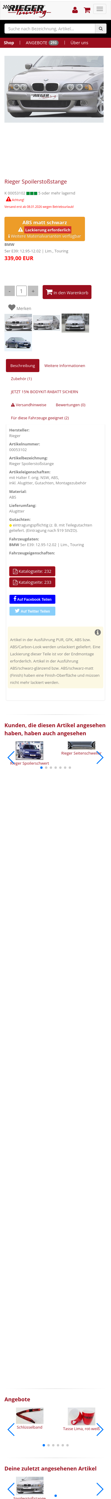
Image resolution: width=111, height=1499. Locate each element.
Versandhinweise (28, 404)
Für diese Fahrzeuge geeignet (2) (40, 417)
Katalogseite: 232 (32, 571)
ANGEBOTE (42, 42)
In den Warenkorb (67, 291)
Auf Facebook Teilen (32, 599)
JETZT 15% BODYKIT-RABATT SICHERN (44, 391)
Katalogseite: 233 (32, 582)
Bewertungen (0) (70, 404)
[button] (41, 767)
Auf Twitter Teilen (32, 610)
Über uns (79, 42)
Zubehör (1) (21, 378)
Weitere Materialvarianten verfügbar (44, 229)
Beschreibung (22, 365)
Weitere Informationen (64, 365)
